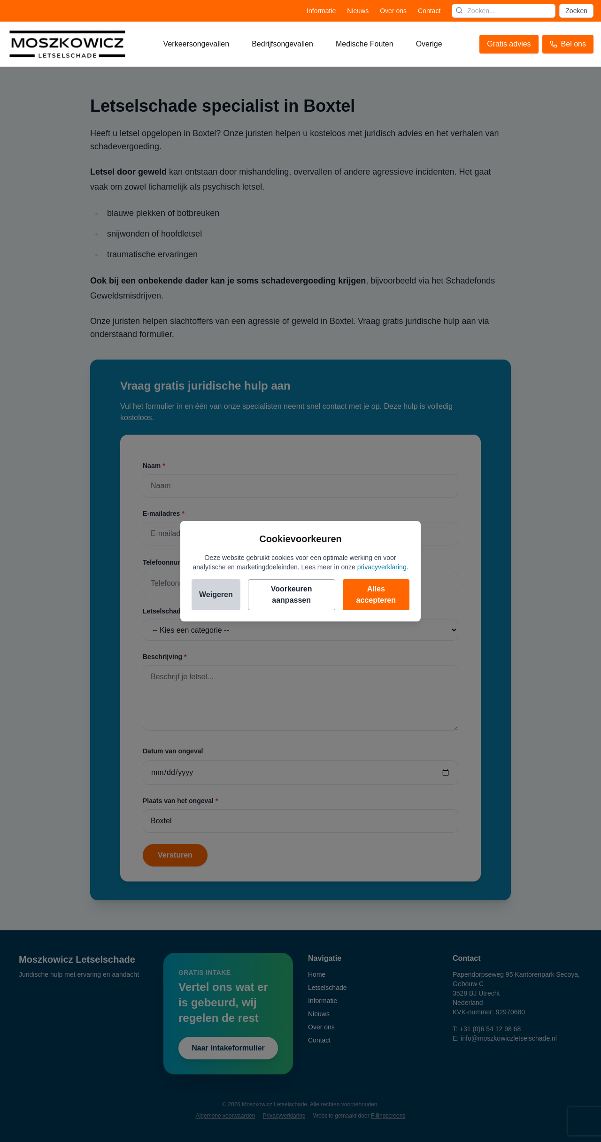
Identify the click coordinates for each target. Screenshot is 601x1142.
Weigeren (216, 594)
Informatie (321, 11)
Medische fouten (364, 44)
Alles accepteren (376, 594)
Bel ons (568, 44)
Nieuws (358, 11)
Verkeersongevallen (196, 44)
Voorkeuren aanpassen (291, 594)
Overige (429, 44)
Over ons (393, 11)
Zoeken (576, 11)
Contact (429, 11)
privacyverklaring (382, 567)
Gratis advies (509, 44)
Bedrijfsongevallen (282, 44)
